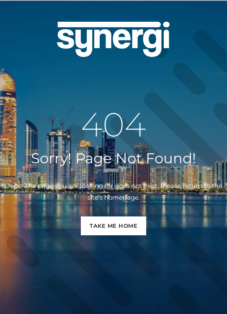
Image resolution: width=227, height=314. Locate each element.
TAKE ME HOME (113, 225)
